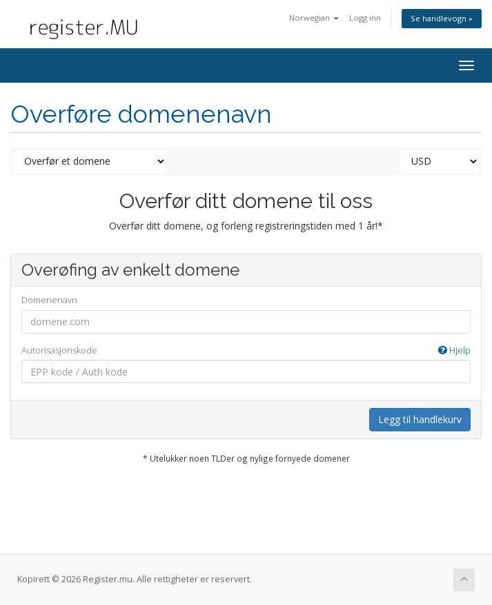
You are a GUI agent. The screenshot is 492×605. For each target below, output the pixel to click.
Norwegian (314, 17)
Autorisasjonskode (246, 350)
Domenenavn (49, 300)
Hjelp (454, 350)
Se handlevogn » (442, 18)
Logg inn (365, 17)
